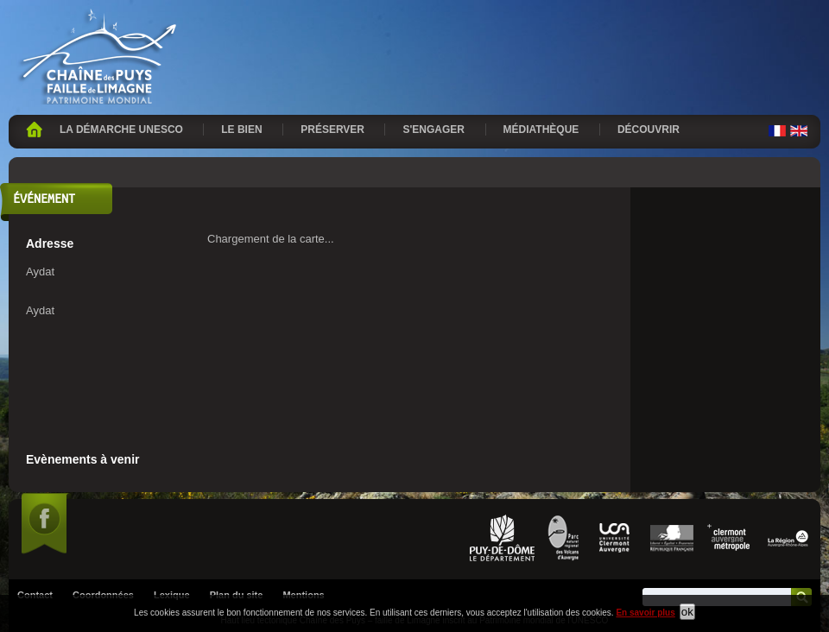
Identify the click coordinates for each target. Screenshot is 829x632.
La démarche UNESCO (121, 129)
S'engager (433, 129)
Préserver (332, 129)
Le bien (241, 129)
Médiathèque (541, 129)
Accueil (34, 129)
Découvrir (648, 129)
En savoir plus (645, 612)
